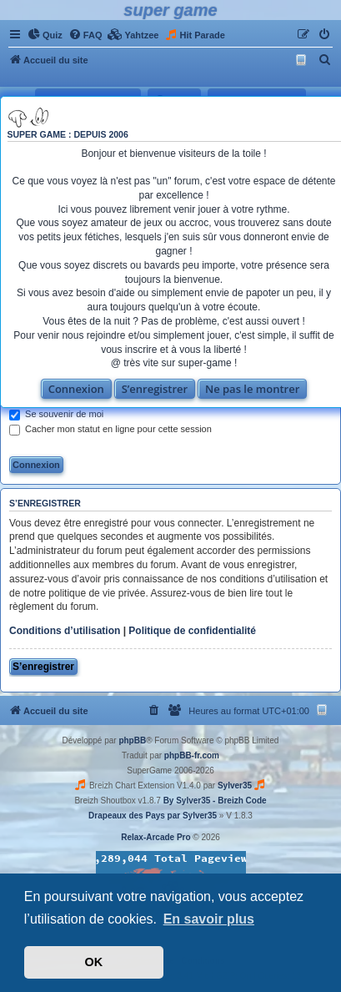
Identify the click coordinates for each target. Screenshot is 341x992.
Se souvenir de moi (56, 414)
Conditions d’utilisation (64, 631)
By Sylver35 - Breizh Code (215, 800)
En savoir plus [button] (208, 919)
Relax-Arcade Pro (155, 837)
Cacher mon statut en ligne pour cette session (110, 429)
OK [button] (94, 962)
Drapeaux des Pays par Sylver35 (152, 815)
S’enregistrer (155, 388)
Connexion (76, 388)
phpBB (132, 740)
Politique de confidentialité (192, 631)
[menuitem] (45, 35)
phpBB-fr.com (191, 755)
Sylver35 (235, 785)
